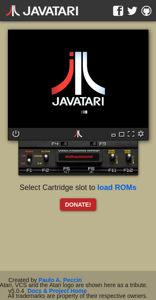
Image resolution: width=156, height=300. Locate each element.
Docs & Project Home (57, 291)
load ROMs (116, 187)
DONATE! (78, 204)
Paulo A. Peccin (60, 280)
